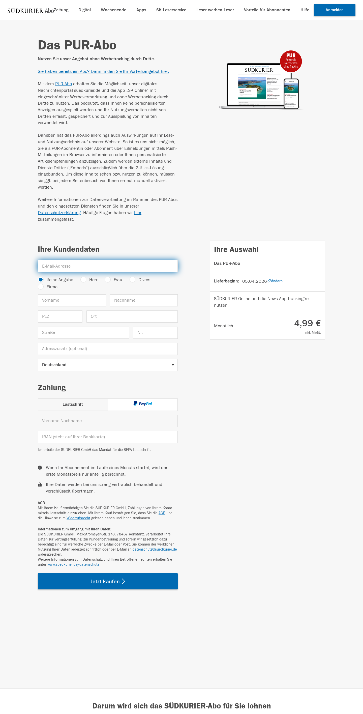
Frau (118, 279)
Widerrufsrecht (78, 518)
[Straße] (83, 333)
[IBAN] (108, 437)
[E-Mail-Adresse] (108, 266)
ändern (275, 281)
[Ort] (132, 316)
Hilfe (304, 10)
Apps (141, 10)
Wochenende (113, 10)
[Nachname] (144, 300)
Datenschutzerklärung (59, 212)
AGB (162, 513)
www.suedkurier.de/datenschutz (73, 564)
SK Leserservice (171, 10)
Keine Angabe (60, 279)
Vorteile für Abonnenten (267, 10)
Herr (93, 279)
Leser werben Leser (215, 10)
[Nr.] (155, 333)
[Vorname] (72, 300)
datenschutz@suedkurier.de (155, 549)
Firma (52, 287)
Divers (144, 279)
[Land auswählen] (108, 365)
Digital (84, 10)
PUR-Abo (63, 84)
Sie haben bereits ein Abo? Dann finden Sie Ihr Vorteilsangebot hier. (103, 71)
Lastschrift (73, 404)
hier (137, 212)
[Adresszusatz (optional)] (108, 349)
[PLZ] (60, 316)
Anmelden (335, 10)
